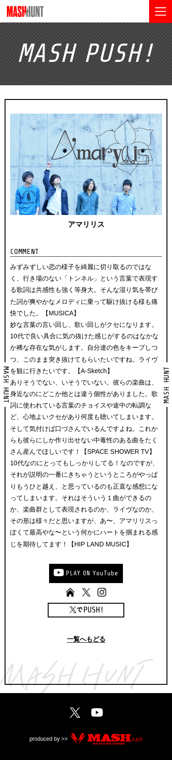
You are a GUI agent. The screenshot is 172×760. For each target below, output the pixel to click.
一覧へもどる (86, 639)
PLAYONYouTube (92, 573)
